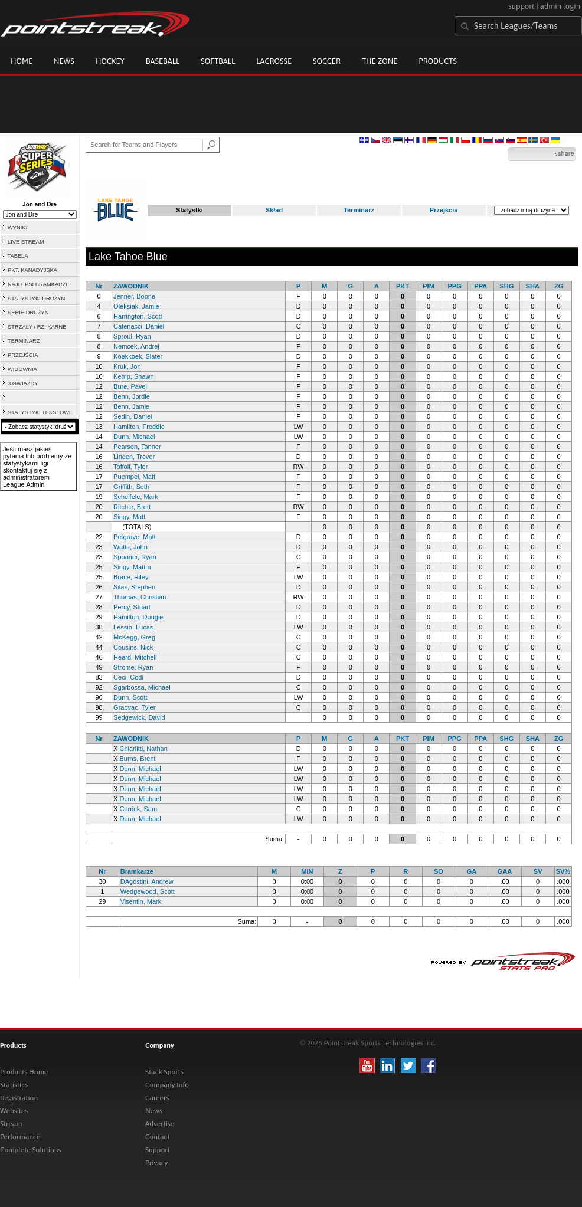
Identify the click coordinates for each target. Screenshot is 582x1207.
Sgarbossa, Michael (142, 687)
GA (472, 871)
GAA (505, 871)
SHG (506, 286)
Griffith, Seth (131, 486)
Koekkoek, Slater (137, 356)
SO (438, 871)
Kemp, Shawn (133, 376)
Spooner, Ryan (134, 556)
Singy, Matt (129, 516)
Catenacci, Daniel (138, 326)
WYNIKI (17, 228)
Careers (157, 1098)
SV (538, 871)
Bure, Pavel (130, 386)
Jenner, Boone (134, 296)
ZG (558, 286)
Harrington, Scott (137, 316)
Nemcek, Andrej (136, 346)
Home (21, 61)
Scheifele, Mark (135, 496)
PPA (480, 286)
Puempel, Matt (134, 476)
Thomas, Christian (139, 597)
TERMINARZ (24, 341)
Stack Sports (164, 1072)
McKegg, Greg (134, 637)
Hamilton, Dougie (138, 617)
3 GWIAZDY (23, 383)
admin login (560, 6)
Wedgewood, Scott (147, 891)
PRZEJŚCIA (23, 355)
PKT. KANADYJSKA (32, 270)
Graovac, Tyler (134, 707)
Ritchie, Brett (132, 506)
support (521, 6)
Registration (19, 1098)
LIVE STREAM (26, 242)
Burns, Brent (137, 758)
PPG (455, 286)
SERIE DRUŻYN (28, 313)
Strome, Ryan (133, 667)
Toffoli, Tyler (130, 466)
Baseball (163, 61)
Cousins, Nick (133, 647)
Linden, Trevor (134, 456)
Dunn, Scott (130, 697)
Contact (157, 1137)
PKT (402, 286)
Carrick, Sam (138, 808)
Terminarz (359, 210)
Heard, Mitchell (134, 657)
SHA (533, 286)
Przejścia (444, 210)
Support (157, 1150)
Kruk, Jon (126, 366)
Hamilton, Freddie (139, 426)
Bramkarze (136, 871)
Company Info (167, 1085)
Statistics (14, 1085)
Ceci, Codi (128, 677)
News (64, 61)
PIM (428, 286)
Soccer (327, 61)
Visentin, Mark (141, 901)
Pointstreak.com (95, 25)
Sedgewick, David (139, 717)
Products (437, 61)
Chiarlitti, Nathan (143, 748)
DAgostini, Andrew (147, 881)
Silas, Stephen (134, 587)
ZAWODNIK (131, 286)
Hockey (110, 61)
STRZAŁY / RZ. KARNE (37, 327)
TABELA (17, 256)
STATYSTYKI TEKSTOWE (40, 412)
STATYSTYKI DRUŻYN (36, 298)
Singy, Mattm (132, 566)
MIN (307, 871)
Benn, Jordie (131, 396)
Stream (11, 1124)
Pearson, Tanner (137, 446)
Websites (14, 1111)
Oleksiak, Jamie (136, 306)
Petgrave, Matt (134, 536)
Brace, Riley (130, 576)
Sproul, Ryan (132, 336)
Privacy (156, 1163)
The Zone (379, 61)
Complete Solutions (30, 1150)
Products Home (24, 1072)
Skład (274, 210)
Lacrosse (274, 61)
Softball (218, 61)
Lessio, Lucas (133, 627)
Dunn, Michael (134, 436)
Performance (20, 1137)
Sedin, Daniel (132, 416)
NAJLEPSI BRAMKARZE (39, 284)
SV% (563, 871)
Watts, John (130, 546)
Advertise (159, 1124)
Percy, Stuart (132, 607)
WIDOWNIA (22, 369)
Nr (98, 286)
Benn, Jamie (131, 406)
